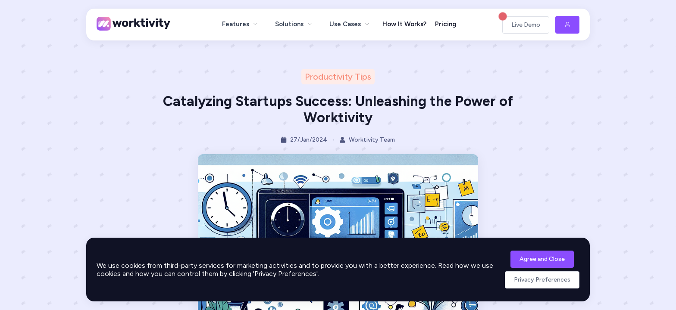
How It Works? (404, 24)
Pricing (446, 24)
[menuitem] (239, 24)
